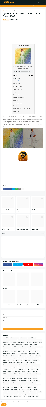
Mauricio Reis (29, 374)
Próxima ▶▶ (30, 75)
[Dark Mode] (39, 2)
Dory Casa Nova (14, 355)
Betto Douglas (23, 346)
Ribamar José (30, 385)
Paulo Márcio (6, 383)
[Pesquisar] (44, 2)
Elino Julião (38, 355)
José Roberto (6, 369)
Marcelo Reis (34, 371)
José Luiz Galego (21, 367)
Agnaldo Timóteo (12, 11)
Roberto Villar (28, 387)
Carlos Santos (13, 351)
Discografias (17, 6)
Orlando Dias (6, 380)
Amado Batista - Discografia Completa (9, 287)
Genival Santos (12, 362)
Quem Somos (11, 6)
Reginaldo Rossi (13, 385)
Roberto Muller (14, 387)
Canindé (40, 346)
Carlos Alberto (24, 349)
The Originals (26, 392)
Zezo (37, 396)
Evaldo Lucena (36, 358)
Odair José (35, 378)
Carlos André (6, 351)
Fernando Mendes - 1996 (22, 287)
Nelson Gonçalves (32, 376)
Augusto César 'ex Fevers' (16, 344)
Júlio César (13, 369)
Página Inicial (4, 6)
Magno (23, 371)
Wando (24, 396)
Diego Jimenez (6, 355)
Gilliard (26, 362)
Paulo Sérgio (13, 383)
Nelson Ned (5, 378)
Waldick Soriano (6, 394)
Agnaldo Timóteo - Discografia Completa (36, 210)
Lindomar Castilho (7, 371)
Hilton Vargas (32, 362)
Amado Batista (38, 340)
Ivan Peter (13, 364)
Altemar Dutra (21, 340)
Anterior (3, 233)
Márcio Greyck (6, 374)
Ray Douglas (6, 385)
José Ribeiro (36, 367)
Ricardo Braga (38, 385)
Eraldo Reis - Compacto (36, 287)
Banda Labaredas (33, 344)
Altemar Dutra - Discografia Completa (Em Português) (22, 305)
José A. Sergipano (35, 364)
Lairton (27, 369)
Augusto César (6, 344)
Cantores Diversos (7, 349)
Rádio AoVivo (35, 6)
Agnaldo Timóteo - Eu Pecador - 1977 (7, 228)
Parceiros (41, 6)
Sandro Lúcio (28, 389)
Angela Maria (13, 342)
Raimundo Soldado (32, 383)
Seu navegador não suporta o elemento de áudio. (23, 71)
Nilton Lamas (20, 378)
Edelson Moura (23, 355)
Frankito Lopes (36, 360)
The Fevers (19, 392)
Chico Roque (36, 351)
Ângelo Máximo (21, 342)
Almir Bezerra (14, 340)
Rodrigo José (6, 389)
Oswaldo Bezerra (22, 380)
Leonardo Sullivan (34, 369)
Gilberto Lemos (20, 362)
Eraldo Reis (5, 358)
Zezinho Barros (31, 396)
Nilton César (12, 378)
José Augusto (14, 367)
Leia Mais (38, 401)
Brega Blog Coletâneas (32, 346)
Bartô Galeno (15, 346)
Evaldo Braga (12, 358)
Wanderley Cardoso (17, 396)
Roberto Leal (6, 387)
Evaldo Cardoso (20, 358)
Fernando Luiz (19, 360)
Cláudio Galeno (15, 353)
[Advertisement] (23, 31)
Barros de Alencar (7, 346)
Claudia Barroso (6, 353)
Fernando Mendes (27, 360)
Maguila (28, 371)
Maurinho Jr (5, 376)
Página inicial (5, 11)
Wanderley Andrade (7, 396)
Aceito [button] (4, 404)
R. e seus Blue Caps (22, 383)
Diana (38, 353)
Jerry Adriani (19, 364)
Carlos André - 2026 (35, 304)
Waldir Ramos (15, 394)
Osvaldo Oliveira (14, 380)
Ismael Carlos (6, 364)
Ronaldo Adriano (14, 389)
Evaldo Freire (28, 358)
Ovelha (29, 380)
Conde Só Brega (23, 353)
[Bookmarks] (41, 2)
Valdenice (39, 392)
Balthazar (26, 344)
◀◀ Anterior (15, 75)
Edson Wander (31, 355)
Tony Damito (33, 392)
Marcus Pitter (22, 374)
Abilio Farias (5, 337)
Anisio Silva (28, 342)
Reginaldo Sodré (22, 385)
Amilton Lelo (6, 342)
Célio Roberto (29, 351)
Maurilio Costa (37, 374)
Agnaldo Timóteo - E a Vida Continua (37, 228)
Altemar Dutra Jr (29, 340)
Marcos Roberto (14, 374)
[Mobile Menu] (2, 2)
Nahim (25, 376)
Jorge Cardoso (27, 364)
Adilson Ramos (23, 337)
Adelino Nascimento (14, 337)
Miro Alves (12, 376)
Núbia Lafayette (27, 378)
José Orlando (30, 367)
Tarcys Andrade (12, 392)
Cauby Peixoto (21, 351)
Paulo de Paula (36, 380)
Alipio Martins (6, 340)
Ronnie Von (21, 389)
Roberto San (21, 387)
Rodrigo (34, 387)
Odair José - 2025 (6, 304)
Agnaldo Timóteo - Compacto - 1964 (6, 210)
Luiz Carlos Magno (16, 371)
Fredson (5, 362)
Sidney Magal (36, 389)
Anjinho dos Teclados (37, 342)
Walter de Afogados (24, 394)
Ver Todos (14, 194)
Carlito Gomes (16, 349)
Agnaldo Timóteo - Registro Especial (21, 210)
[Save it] (42, 19)
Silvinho (5, 392)
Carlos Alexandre (31, 349)
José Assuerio (6, 367)
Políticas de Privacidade (26, 6)
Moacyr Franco (19, 376)
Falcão (4, 360)
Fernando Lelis (11, 360)
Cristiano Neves (31, 353)
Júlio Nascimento (20, 369)
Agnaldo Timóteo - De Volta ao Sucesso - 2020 (22, 228)
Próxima (42, 233)
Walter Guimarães (33, 394)
